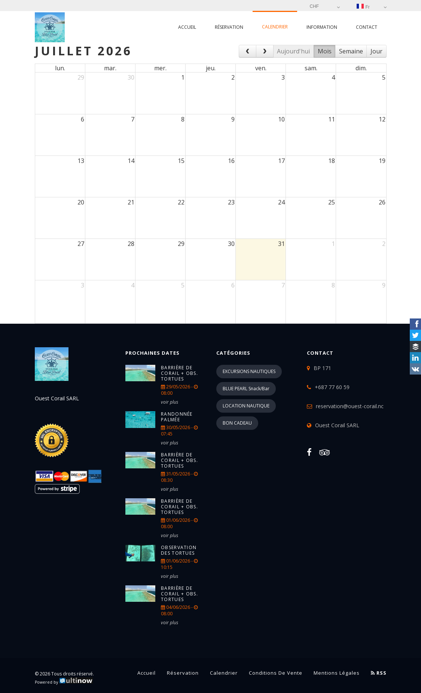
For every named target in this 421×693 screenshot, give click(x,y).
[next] (265, 51)
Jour (376, 51)
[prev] (247, 51)
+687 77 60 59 (332, 387)
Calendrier (275, 27)
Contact (366, 27)
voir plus (169, 402)
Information (321, 27)
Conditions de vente (275, 672)
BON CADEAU (237, 423)
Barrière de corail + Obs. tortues (179, 373)
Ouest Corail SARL (337, 425)
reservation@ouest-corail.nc (350, 406)
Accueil (187, 27)
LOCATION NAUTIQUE (246, 406)
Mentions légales (337, 672)
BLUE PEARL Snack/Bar (246, 388)
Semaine (351, 51)
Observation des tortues (178, 550)
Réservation (229, 27)
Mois (325, 51)
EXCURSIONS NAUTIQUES (249, 371)
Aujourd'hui (293, 51)
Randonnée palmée (177, 416)
